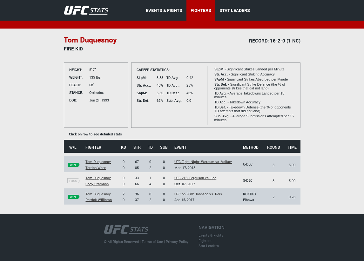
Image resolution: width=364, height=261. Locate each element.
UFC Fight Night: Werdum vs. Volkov (203, 161)
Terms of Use (152, 241)
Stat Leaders (209, 245)
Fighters (205, 240)
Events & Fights (211, 235)
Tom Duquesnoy (98, 161)
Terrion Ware (95, 167)
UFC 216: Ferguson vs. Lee (195, 177)
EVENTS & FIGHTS (164, 10)
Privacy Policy (177, 241)
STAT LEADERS (234, 10)
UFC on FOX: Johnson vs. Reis (198, 194)
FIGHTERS (201, 10)
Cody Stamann (97, 183)
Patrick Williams (98, 199)
